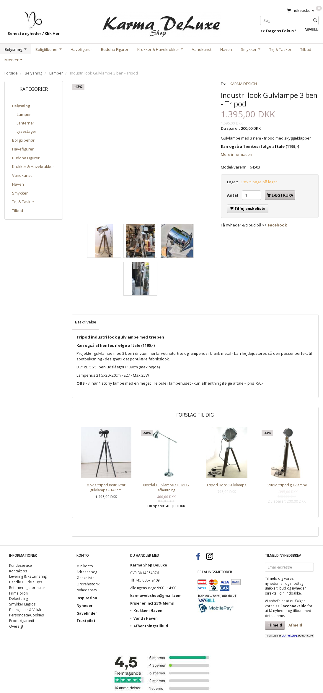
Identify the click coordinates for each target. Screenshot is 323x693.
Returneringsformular (27, 587)
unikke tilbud (275, 588)
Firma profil (19, 593)
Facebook (277, 225)
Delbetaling (18, 598)
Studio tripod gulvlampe (287, 484)
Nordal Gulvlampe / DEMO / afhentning (166, 487)
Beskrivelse (85, 322)
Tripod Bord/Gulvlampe (226, 484)
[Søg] (315, 20)
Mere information (236, 154)
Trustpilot (85, 620)
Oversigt (16, 626)
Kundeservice (20, 565)
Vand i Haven (145, 618)
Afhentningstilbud (150, 626)
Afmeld (295, 625)
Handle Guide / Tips (25, 581)
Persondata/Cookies (26, 615)
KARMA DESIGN (243, 83)
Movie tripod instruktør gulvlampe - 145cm (106, 487)
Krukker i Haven (147, 610)
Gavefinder (86, 613)
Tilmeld (275, 625)
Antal (233, 195)
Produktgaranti (21, 620)
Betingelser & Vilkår (25, 609)
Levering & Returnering (28, 576)
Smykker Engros (22, 604)
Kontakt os (18, 571)
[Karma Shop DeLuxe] (161, 23)
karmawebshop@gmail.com (156, 595)
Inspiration (86, 597)
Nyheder (84, 605)
